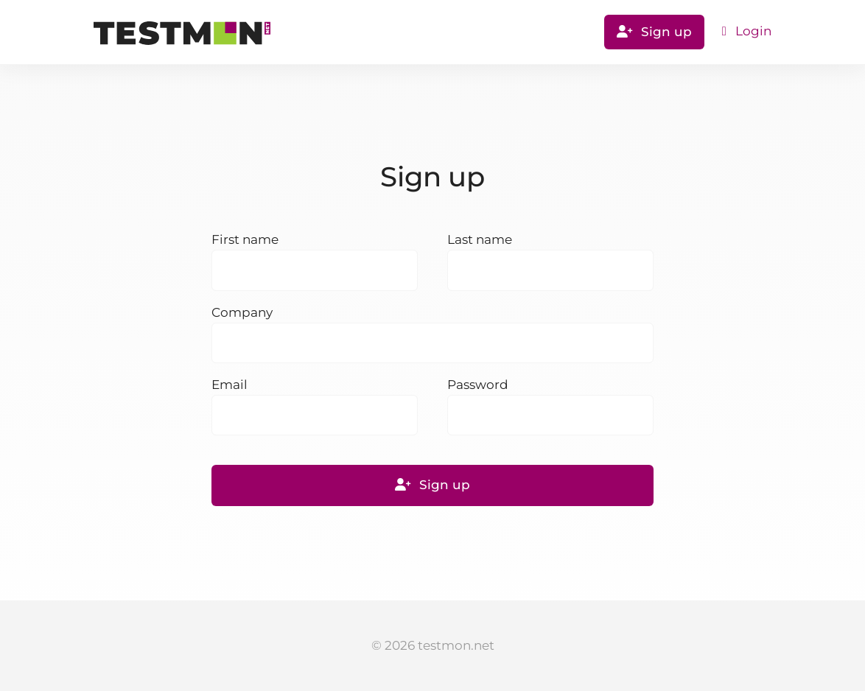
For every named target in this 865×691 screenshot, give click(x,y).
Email (229, 384)
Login (746, 31)
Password (477, 384)
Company (242, 312)
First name (245, 239)
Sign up (654, 31)
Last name (479, 239)
